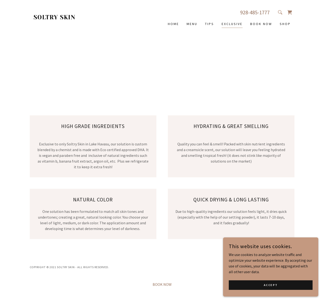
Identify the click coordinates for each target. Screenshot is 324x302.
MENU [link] (192, 24)
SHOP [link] (285, 24)
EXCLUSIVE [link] (232, 24)
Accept (271, 295)
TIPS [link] (209, 24)
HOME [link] (173, 24)
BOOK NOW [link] (261, 24)
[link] (63, 17)
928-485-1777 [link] (255, 12)
